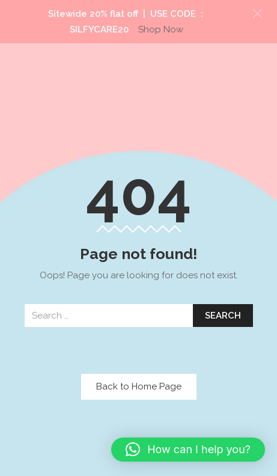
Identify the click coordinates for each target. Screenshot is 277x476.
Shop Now (160, 29)
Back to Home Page (138, 386)
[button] (188, 450)
